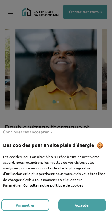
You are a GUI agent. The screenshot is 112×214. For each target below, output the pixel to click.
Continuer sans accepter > (27, 131)
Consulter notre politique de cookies (53, 185)
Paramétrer (25, 205)
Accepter (82, 205)
